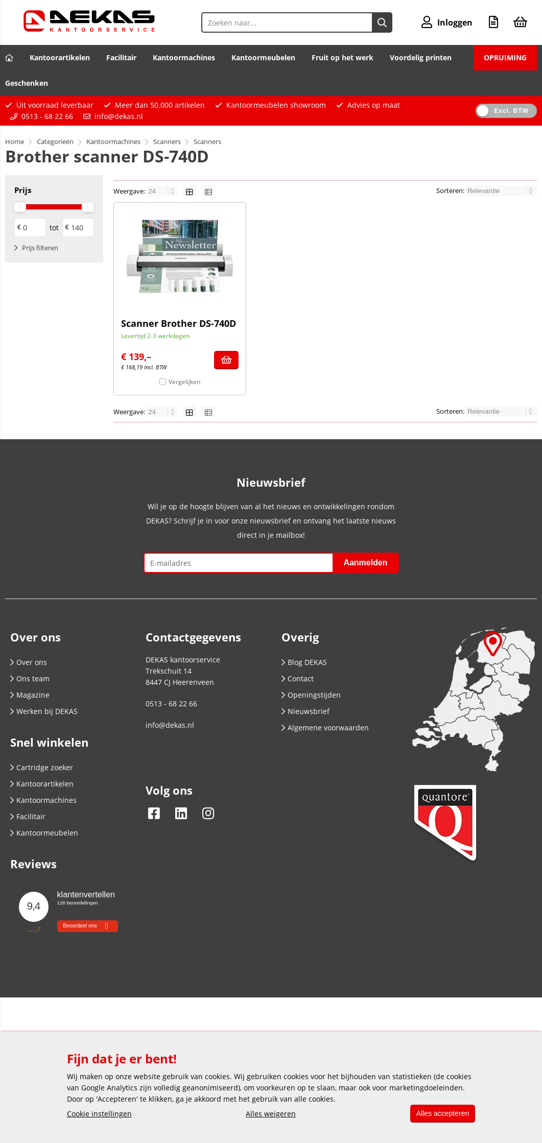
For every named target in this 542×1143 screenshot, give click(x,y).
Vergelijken (184, 381)
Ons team (30, 678)
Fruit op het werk (342, 57)
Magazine (30, 695)
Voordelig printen (421, 57)
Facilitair (121, 57)
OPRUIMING (505, 57)
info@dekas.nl (119, 116)
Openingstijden (311, 695)
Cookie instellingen (99, 1113)
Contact (297, 678)
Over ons (28, 662)
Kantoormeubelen (263, 57)
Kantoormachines (184, 57)
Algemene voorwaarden (325, 727)
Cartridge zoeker (41, 767)
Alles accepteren (440, 1113)
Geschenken (26, 83)
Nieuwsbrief (305, 711)
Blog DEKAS (304, 662)
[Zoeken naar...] (379, 22)
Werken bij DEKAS (44, 711)
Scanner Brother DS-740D (178, 323)
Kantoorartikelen (60, 57)
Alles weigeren (269, 1113)
